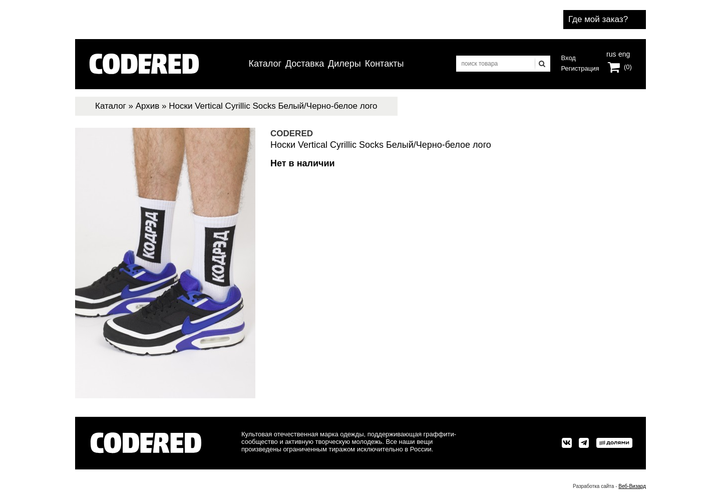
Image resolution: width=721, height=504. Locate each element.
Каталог (265, 64)
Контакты (384, 64)
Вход (568, 58)
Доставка (304, 64)
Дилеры (344, 64)
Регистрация (580, 68)
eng (623, 53)
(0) (628, 67)
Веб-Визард (632, 486)
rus (611, 53)
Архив (148, 106)
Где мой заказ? (598, 19)
